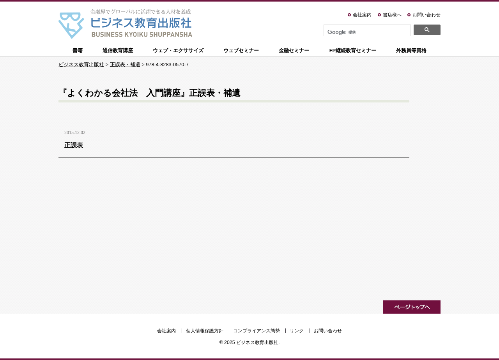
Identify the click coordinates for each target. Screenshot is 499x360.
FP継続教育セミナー (353, 50)
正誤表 (73, 145)
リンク (297, 330)
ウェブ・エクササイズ (178, 50)
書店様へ (392, 15)
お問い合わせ (426, 15)
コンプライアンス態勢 (256, 330)
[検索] (366, 32)
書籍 (78, 50)
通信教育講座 (118, 50)
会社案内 (362, 15)
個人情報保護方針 (204, 330)
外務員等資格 (411, 50)
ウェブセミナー (241, 50)
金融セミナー (294, 50)
